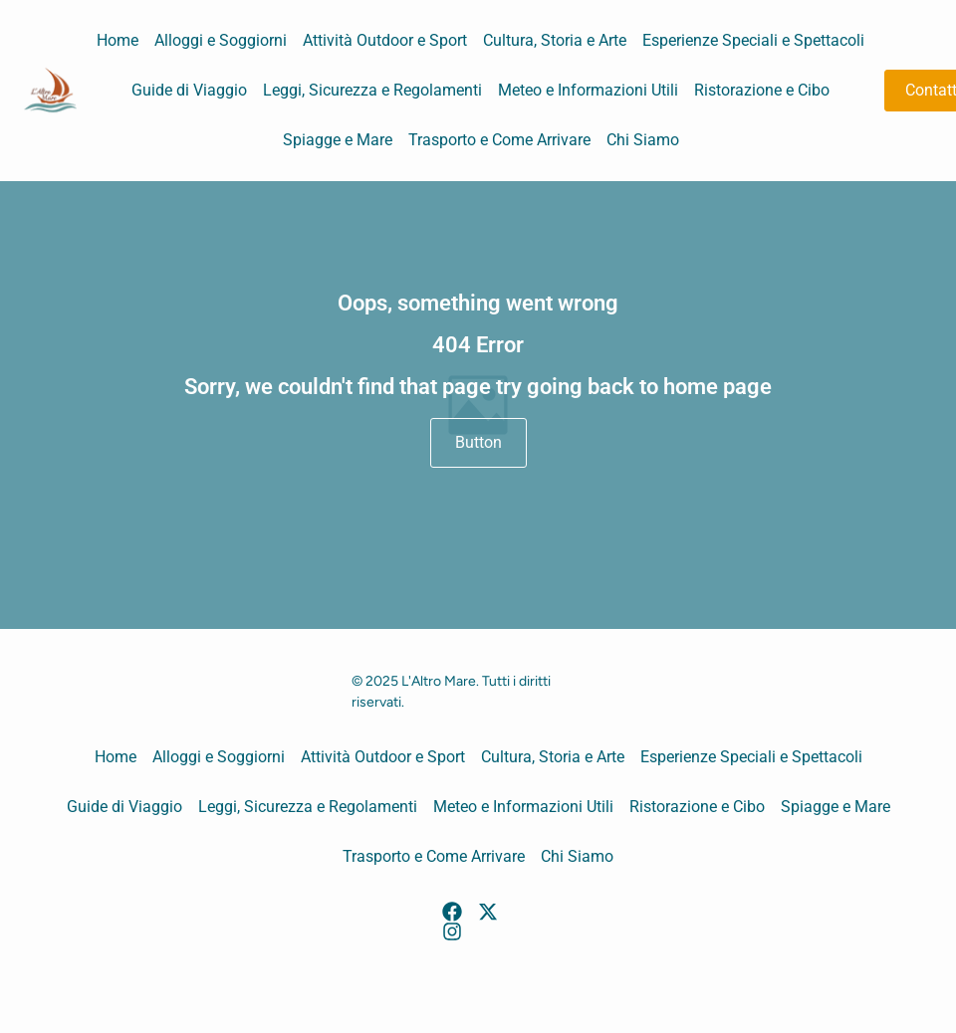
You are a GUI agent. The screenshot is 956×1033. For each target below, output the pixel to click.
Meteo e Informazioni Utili (588, 90)
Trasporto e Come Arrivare (499, 139)
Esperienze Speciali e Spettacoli (753, 40)
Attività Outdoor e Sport (385, 40)
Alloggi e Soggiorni (220, 40)
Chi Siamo (642, 139)
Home (117, 40)
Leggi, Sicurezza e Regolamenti (372, 90)
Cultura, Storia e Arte (554, 40)
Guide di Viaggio (189, 90)
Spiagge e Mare (337, 139)
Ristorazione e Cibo (762, 90)
